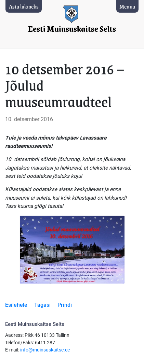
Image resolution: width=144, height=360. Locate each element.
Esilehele (16, 305)
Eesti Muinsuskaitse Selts (72, 29)
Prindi (64, 305)
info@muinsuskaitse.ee (45, 350)
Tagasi (42, 305)
